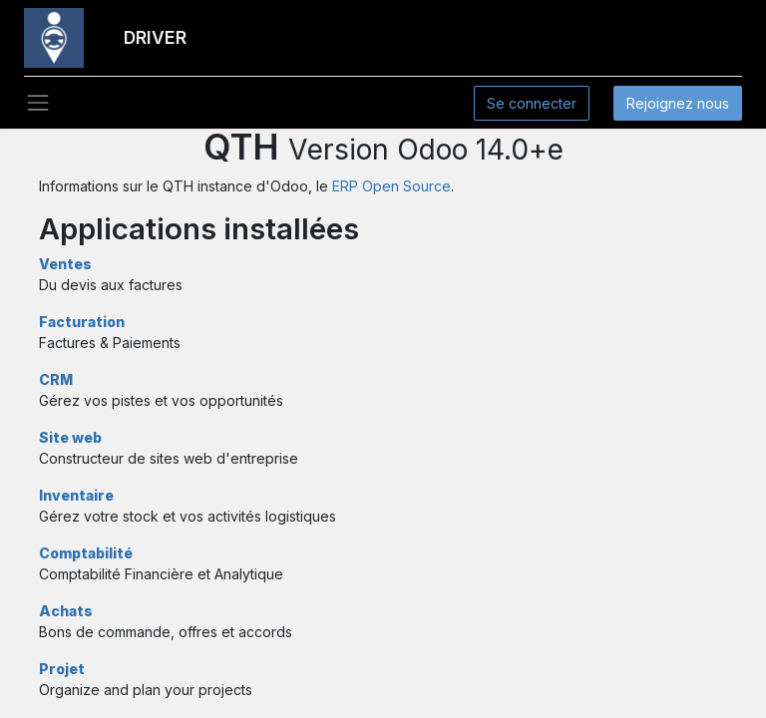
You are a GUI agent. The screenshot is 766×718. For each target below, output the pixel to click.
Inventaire (76, 495)
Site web (70, 437)
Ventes (65, 263)
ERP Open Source (391, 186)
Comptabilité (86, 552)
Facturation (82, 321)
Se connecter (531, 103)
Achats (66, 610)
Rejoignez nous (677, 103)
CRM (56, 379)
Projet (62, 668)
